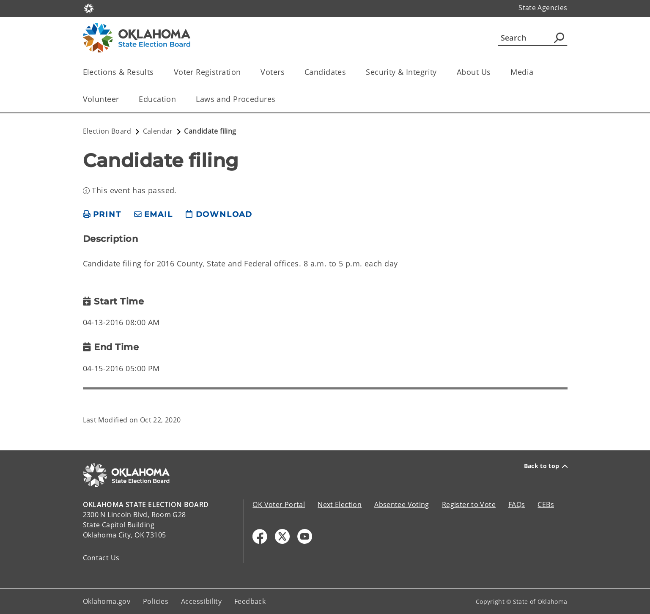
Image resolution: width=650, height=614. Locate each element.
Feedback (250, 601)
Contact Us (101, 557)
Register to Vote (469, 504)
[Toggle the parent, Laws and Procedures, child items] (278, 99)
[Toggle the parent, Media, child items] (536, 72)
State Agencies (542, 7)
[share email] (153, 215)
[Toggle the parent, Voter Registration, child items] (243, 72)
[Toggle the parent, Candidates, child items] (348, 72)
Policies (155, 601)
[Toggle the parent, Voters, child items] (287, 72)
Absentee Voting (401, 504)
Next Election (340, 504)
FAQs (516, 504)
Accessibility (201, 601)
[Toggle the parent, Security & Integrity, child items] (439, 72)
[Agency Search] (559, 37)
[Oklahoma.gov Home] (89, 8)
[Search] (533, 37)
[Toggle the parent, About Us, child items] (493, 72)
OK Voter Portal (278, 504)
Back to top (546, 466)
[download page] (219, 215)
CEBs (546, 504)
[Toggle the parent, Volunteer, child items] (121, 99)
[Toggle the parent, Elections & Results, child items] (156, 72)
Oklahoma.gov (107, 601)
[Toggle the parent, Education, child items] (178, 99)
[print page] (102, 215)
